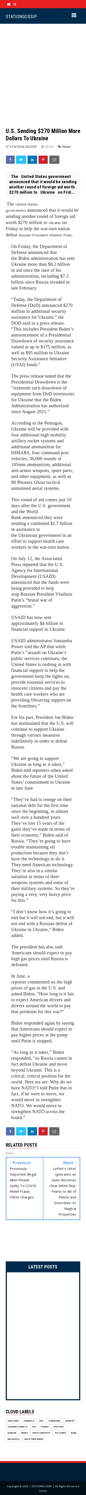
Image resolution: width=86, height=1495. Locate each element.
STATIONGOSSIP (21, 16)
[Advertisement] (43, 75)
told (27, 770)
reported (30, 564)
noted (50, 375)
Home (43, 1491)
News (66, 146)
